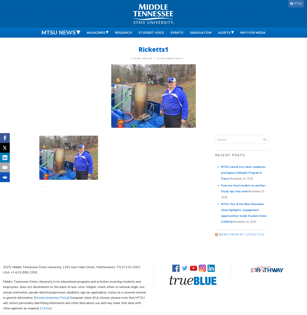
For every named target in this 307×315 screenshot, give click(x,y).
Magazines (96, 33)
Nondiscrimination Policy (51, 298)
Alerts (224, 33)
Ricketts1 (154, 49)
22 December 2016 (169, 58)
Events (177, 33)
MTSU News (59, 32)
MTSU (298, 3)
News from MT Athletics (241, 234)
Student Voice (151, 33)
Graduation (200, 33)
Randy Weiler (143, 58)
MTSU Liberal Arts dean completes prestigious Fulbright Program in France (243, 173)
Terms (46, 308)
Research (123, 33)
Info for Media (252, 33)
